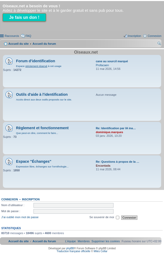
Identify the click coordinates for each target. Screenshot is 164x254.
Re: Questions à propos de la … (117, 161)
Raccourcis (12, 35)
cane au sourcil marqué (112, 61)
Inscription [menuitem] (134, 35)
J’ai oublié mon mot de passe (19, 217)
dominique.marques (109, 132)
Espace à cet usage (38, 66)
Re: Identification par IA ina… (116, 128)
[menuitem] (106, 241)
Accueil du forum (44, 43)
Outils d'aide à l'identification (41, 94)
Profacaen (102, 65)
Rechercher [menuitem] (159, 44)
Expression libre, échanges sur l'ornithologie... (42, 166)
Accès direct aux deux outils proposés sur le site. (44, 99)
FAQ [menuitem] (28, 35)
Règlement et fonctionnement (42, 128)
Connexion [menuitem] (154, 35)
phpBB (70, 248)
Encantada (103, 165)
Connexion (9, 199)
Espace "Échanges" (33, 161)
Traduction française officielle (73, 251)
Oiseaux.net (86, 52)
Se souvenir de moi (104, 217)
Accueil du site (18, 43)
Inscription (31, 199)
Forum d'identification (35, 61)
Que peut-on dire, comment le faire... (37, 133)
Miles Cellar (100, 251)
